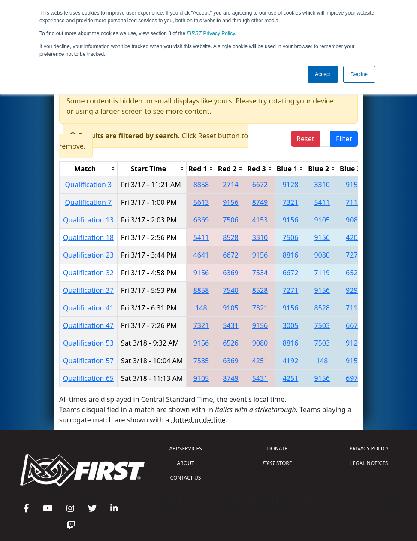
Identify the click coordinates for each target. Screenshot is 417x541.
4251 (260, 360)
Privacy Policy (211, 33)
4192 (291, 360)
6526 (354, 272)
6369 (201, 220)
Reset (305, 138)
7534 (260, 272)
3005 (291, 325)
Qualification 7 (88, 202)
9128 (291, 184)
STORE (277, 463)
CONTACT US (185, 477)
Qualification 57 (88, 360)
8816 (291, 255)
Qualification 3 (88, 184)
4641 (201, 255)
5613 (201, 202)
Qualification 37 (88, 290)
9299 (354, 290)
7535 (201, 360)
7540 (231, 290)
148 (201, 308)
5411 (322, 202)
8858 (201, 184)
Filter (344, 138)
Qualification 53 (88, 343)
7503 (322, 325)
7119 (354, 202)
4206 (354, 237)
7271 (354, 255)
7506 (231, 220)
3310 (322, 184)
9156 (354, 184)
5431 (231, 325)
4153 (260, 220)
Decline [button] (359, 74)
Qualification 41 (88, 308)
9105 (322, 220)
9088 (354, 220)
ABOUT (185, 463)
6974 (354, 378)
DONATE (277, 448)
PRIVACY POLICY (369, 448)
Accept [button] (323, 74)
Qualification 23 (88, 255)
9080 (322, 255)
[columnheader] (89, 168)
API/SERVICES (185, 448)
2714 (231, 184)
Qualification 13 (88, 220)
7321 (291, 202)
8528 (231, 237)
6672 (260, 184)
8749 (260, 202)
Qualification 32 (88, 272)
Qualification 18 (88, 237)
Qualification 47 (88, 325)
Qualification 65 (88, 378)
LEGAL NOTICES (369, 463)
